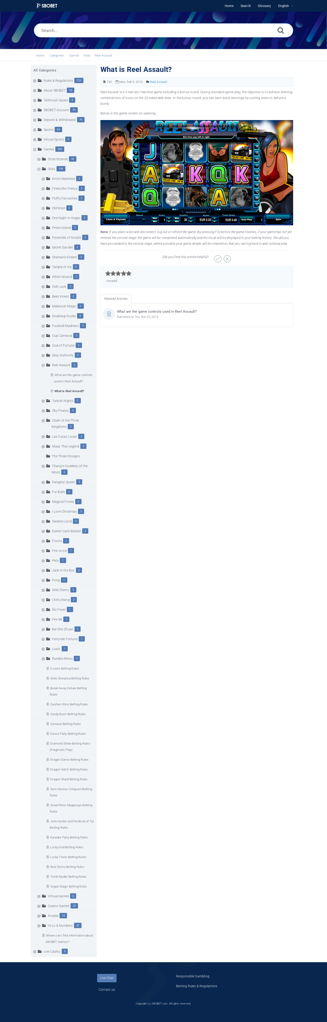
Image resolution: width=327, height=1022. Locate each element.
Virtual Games (58, 896)
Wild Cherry (60, 590)
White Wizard (62, 277)
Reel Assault (103, 55)
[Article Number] (104, 81)
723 (79, 80)
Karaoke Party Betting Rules (69, 837)
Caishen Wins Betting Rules (69, 704)
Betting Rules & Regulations (196, 986)
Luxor (56, 649)
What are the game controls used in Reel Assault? (157, 311)
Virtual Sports (54, 139)
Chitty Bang (61, 600)
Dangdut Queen (63, 482)
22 (77, 925)
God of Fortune (63, 345)
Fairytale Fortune (65, 639)
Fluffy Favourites (64, 198)
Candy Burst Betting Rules (67, 714)
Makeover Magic (64, 306)
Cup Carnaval (62, 335)
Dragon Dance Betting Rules (69, 759)
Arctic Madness (63, 179)
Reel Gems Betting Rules (67, 867)
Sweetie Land (62, 521)
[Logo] (47, 5)
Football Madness (65, 326)
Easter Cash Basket (66, 531)
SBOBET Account (56, 110)
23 (74, 905)
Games (74, 55)
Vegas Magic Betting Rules (68, 886)
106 (61, 168)
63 (58, 129)
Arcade (53, 916)
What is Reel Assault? (69, 391)
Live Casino (52, 951)
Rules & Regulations (58, 80)
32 (72, 158)
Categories (56, 55)
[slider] (118, 273)
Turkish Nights (63, 401)
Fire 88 (57, 619)
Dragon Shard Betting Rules (69, 779)
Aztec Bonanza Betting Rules (69, 678)
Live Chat (107, 978)
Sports (48, 129)
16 (80, 119)
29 (73, 109)
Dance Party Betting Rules (68, 733)
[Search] (280, 30)
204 (60, 149)
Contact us (107, 989)
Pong (56, 580)
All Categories (44, 70)
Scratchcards (58, 159)
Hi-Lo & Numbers (60, 925)
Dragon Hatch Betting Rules (69, 769)
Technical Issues (56, 100)
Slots (86, 55)
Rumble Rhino (62, 658)
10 (70, 90)
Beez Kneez (60, 296)
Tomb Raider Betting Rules (68, 876)
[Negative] (226, 257)
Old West (58, 208)
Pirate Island (61, 228)
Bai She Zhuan (63, 629)
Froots (57, 541)
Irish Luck (59, 286)
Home (40, 55)
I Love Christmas (64, 511)
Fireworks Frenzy (65, 188)
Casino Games (58, 906)
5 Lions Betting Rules (64, 668)
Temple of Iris (62, 267)
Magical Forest (63, 502)
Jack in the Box (63, 570)
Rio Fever (59, 609)
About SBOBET (55, 90)
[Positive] (217, 257)
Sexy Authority (63, 355)
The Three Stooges (65, 456)
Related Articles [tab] (116, 299)
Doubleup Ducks (64, 316)
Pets (55, 560)
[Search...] (163, 30)
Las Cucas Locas (64, 436)
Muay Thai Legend (65, 446)
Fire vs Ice (59, 551)
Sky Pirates (60, 410)
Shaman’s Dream (64, 257)
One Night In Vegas (66, 218)
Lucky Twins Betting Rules (68, 857)
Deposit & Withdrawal (60, 120)
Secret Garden (62, 247)
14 (63, 915)
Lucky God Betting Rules (66, 847)
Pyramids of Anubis (66, 237)
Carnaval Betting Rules (65, 724)
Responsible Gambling (192, 976)
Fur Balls (58, 492)
